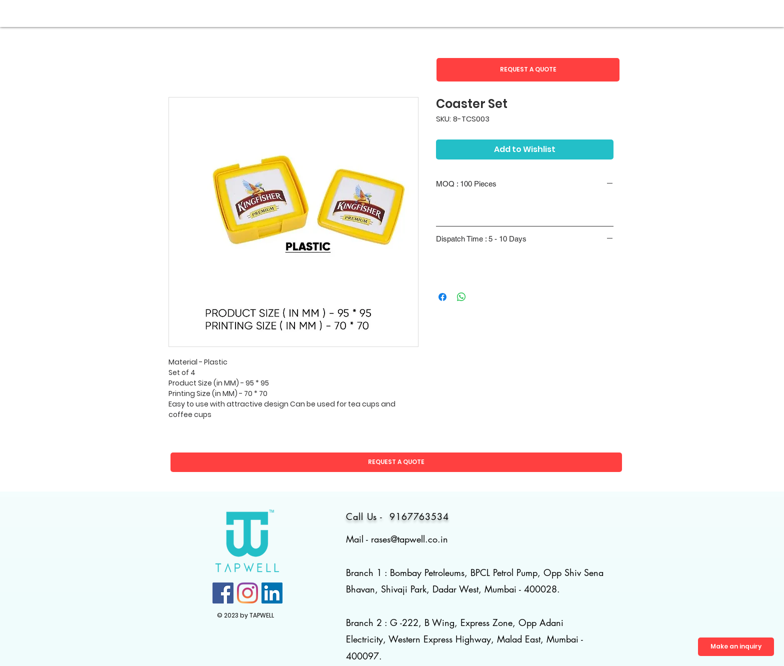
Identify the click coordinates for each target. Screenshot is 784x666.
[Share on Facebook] (442, 297)
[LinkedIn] (272, 593)
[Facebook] (223, 593)
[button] (528, 70)
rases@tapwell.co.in (409, 539)
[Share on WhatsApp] (462, 297)
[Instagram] (247, 593)
